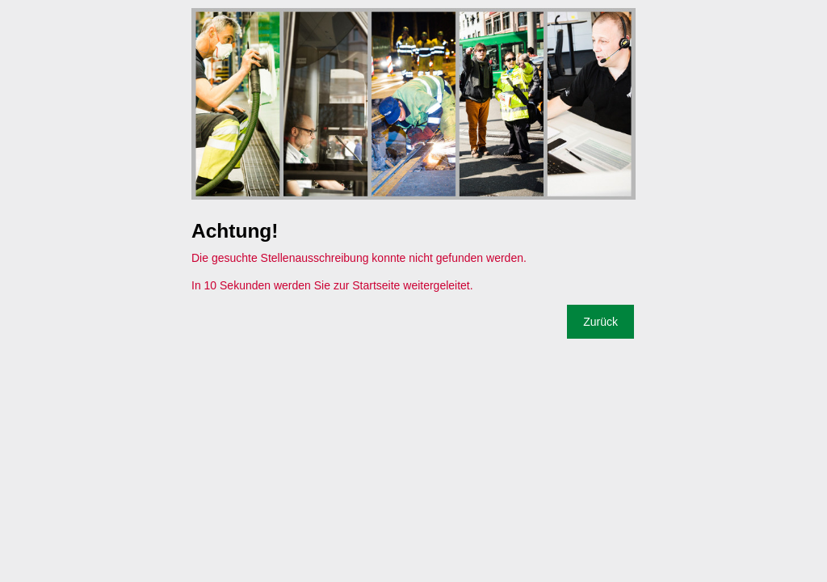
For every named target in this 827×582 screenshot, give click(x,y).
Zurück (600, 321)
